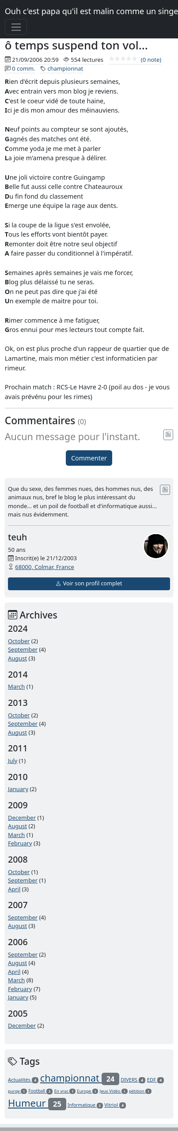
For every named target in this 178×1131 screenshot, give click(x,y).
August (17, 658)
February (20, 843)
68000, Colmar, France (44, 567)
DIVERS (133, 1079)
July (13, 761)
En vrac (65, 1091)
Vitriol (115, 1104)
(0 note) (134, 60)
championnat (65, 68)
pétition (140, 1091)
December (22, 818)
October (19, 641)
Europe (87, 1091)
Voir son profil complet (89, 583)
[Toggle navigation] (16, 27)
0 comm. (23, 68)
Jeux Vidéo (114, 1091)
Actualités (23, 1079)
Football (40, 1091)
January (18, 789)
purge (17, 1091)
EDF (155, 1079)
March (16, 686)
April (14, 889)
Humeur (37, 1102)
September (23, 649)
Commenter (89, 458)
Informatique (85, 1105)
